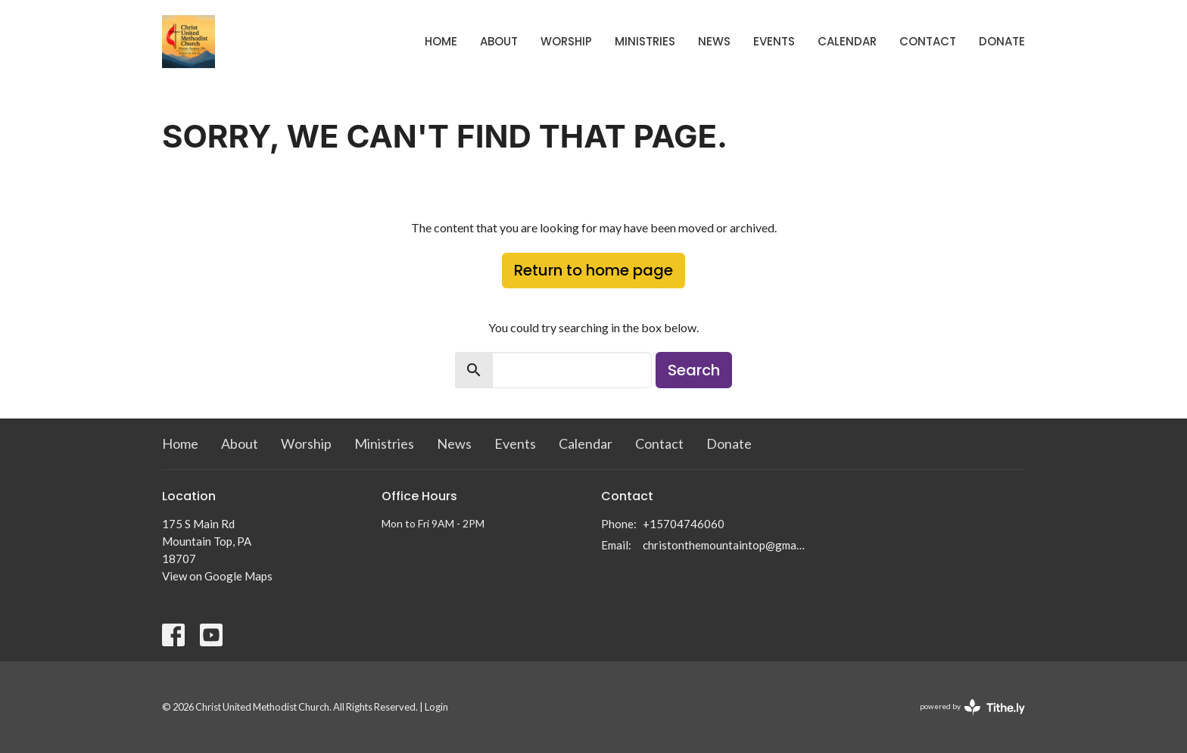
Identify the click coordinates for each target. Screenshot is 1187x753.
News (714, 41)
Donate (1002, 41)
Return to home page (593, 270)
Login (436, 707)
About (499, 41)
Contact (927, 41)
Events (774, 41)
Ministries (645, 41)
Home (441, 41)
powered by (972, 707)
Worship (566, 41)
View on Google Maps (217, 576)
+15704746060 (683, 524)
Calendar (847, 41)
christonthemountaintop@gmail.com (724, 545)
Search (694, 370)
